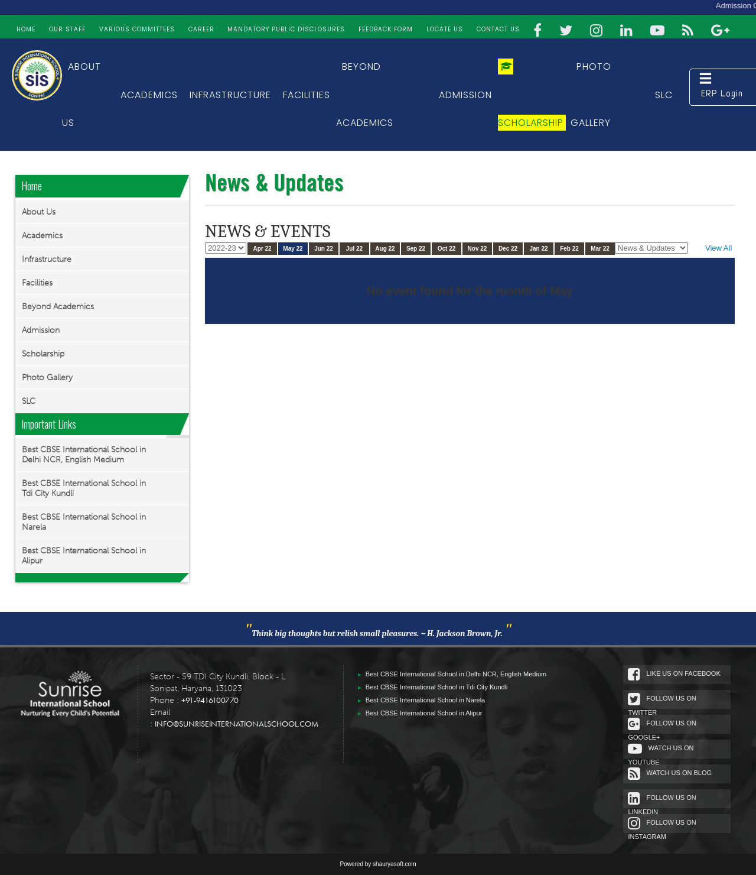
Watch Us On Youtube (672, 750)
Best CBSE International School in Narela (84, 522)
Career (201, 29)
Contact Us (498, 29)
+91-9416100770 (210, 700)
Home (26, 29)
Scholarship (43, 354)
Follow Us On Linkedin (673, 799)
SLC (664, 95)
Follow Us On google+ (673, 725)
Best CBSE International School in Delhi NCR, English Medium (84, 455)
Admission (465, 95)
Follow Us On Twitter (673, 700)
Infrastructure (230, 95)
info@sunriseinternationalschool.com (236, 723)
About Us (39, 212)
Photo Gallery (47, 377)
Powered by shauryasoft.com (378, 864)
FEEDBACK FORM (386, 29)
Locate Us (444, 29)
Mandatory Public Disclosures (286, 29)
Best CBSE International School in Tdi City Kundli (84, 488)
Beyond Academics (58, 307)
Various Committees (137, 29)
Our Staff (67, 29)
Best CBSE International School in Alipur (84, 556)
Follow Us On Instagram (673, 824)
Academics (149, 95)
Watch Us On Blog (681, 773)
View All (718, 248)
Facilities (306, 95)
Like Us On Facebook (685, 674)
